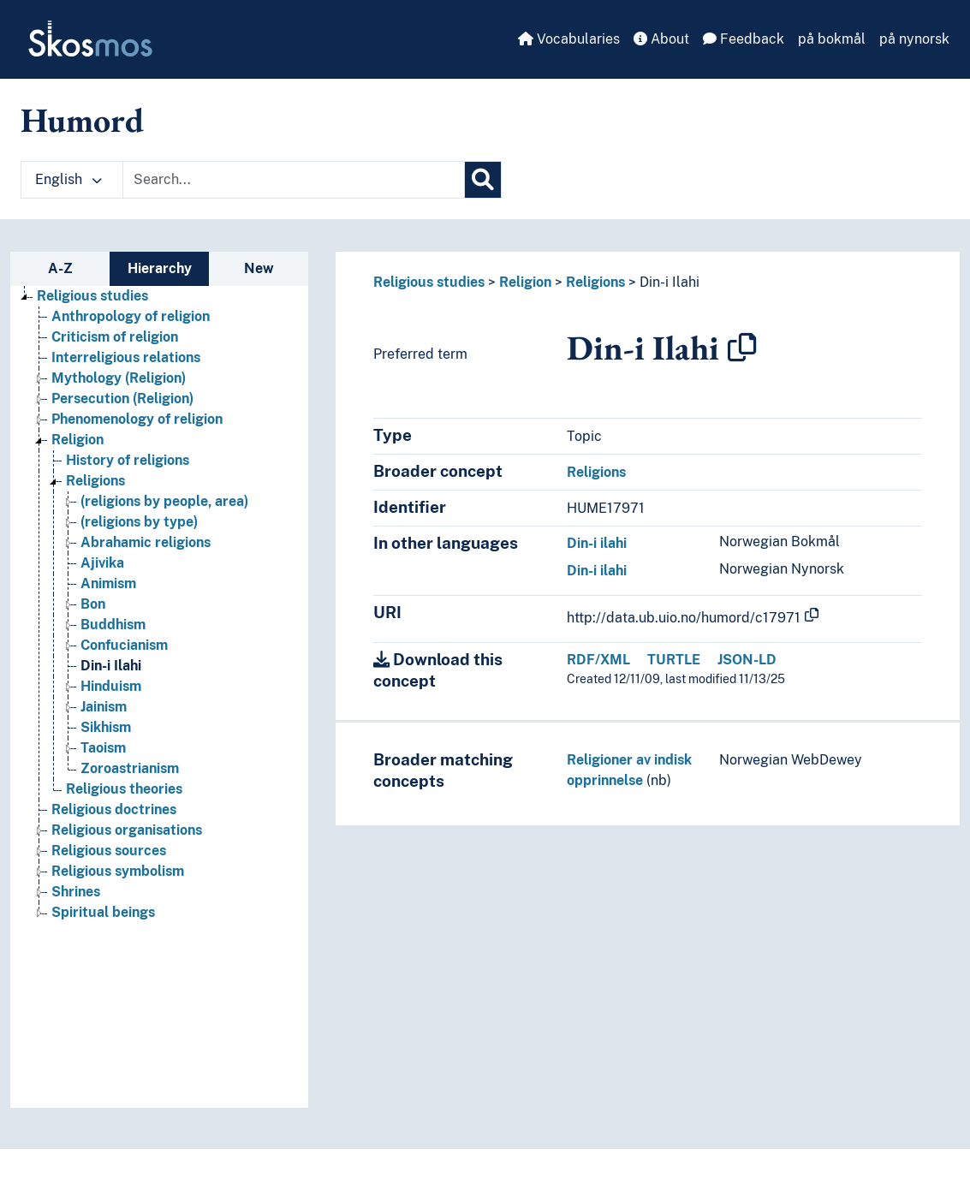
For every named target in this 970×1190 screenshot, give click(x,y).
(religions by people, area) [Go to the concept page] (164, 501)
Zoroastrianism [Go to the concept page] (129, 768)
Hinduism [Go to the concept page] (110, 686)
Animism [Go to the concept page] (108, 583)
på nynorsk (914, 39)
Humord (82, 120)
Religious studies (429, 282)
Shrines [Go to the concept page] (75, 892)
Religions (595, 282)
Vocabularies (569, 39)
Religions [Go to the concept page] (95, 481)
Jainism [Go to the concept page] (103, 707)
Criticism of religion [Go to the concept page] (114, 337)
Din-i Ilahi (669, 282)
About (661, 39)
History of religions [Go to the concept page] (127, 460)
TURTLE (673, 660)
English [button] (68, 179)
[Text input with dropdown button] (293, 180)
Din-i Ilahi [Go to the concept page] (110, 665)
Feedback (743, 39)
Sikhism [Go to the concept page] (105, 727)
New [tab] (259, 268)
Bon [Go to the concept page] (92, 604)
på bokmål (832, 39)
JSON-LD (747, 660)
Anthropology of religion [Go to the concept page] (130, 316)
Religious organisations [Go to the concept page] (126, 830)
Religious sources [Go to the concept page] (108, 850)
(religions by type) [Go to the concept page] (139, 522)
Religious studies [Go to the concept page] (92, 296)
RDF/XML (598, 660)
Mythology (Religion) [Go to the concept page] (118, 378)
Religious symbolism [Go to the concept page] (117, 871)
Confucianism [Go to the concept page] (124, 645)
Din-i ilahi (597, 543)
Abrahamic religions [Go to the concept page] (145, 542)
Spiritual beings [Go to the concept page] (103, 912)
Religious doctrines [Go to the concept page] (113, 809)
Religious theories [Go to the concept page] (124, 789)
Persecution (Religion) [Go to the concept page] (122, 398)
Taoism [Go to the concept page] (103, 748)
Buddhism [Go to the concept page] (113, 624)
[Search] (483, 180)
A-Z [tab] (60, 268)
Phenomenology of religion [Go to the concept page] (137, 419)
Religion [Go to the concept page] (77, 439)
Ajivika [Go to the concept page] (102, 563)
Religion (525, 282)
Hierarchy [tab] (160, 268)
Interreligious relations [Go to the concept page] (125, 357)
